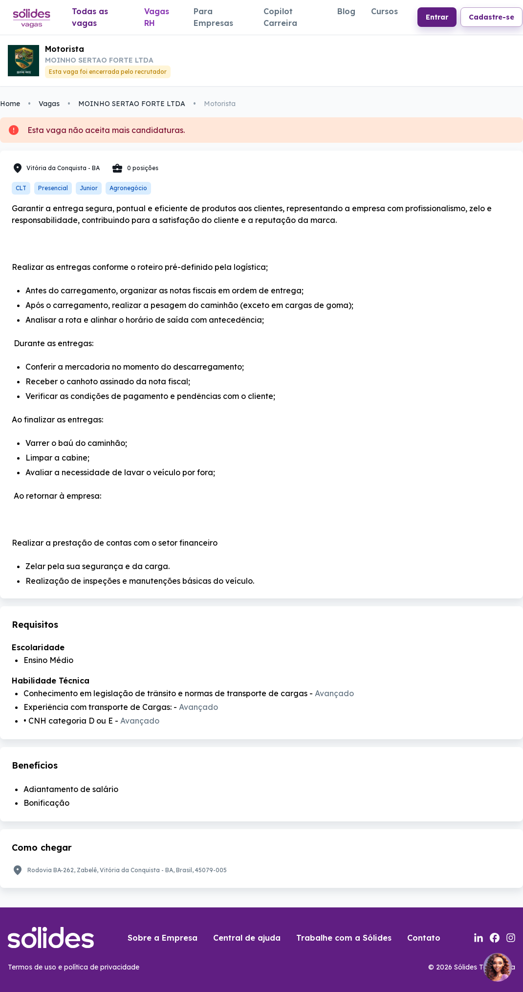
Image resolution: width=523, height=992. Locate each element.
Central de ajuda (247, 938)
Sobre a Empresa (162, 938)
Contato (423, 938)
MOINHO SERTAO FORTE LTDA (131, 103)
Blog (346, 11)
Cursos (384, 11)
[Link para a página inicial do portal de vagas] (31, 17)
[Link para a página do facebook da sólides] (495, 938)
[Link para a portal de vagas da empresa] (23, 60)
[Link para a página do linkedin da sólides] (478, 937)
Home (10, 103)
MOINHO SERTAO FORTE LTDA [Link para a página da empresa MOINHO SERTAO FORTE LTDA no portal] (99, 60)
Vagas (49, 103)
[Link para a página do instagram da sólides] (510, 937)
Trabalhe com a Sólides (344, 938)
